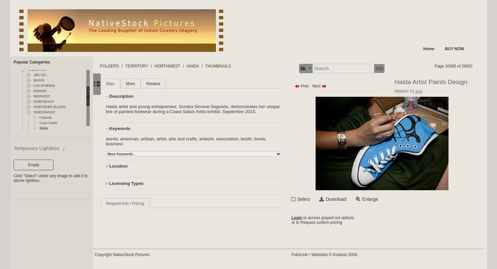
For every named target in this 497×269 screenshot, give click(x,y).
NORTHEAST (44, 101)
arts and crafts (197, 138)
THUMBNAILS (233, 66)
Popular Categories (32, 62)
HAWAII (40, 91)
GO (386, 68)
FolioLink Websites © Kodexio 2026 (331, 254)
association (242, 138)
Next (326, 86)
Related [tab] (167, 83)
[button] (313, 68)
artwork (220, 138)
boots (273, 138)
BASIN (39, 80)
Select (310, 199)
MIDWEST (42, 96)
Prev (309, 86)
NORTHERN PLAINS (50, 107)
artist (175, 138)
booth (260, 138)
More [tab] (144, 83)
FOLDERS (124, 66)
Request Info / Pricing (139, 203)
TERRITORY (151, 66)
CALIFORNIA (44, 85)
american (144, 138)
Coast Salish (48, 123)
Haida (44, 128)
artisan (161, 138)
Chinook (46, 117)
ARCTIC (40, 75)
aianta (126, 138)
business (129, 143)
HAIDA (208, 66)
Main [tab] (124, 83)
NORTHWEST (44, 112)
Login (303, 217)
